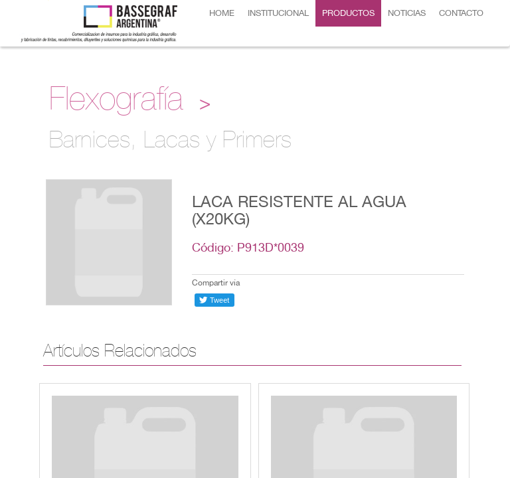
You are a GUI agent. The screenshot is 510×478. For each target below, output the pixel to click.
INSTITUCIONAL (278, 13)
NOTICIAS (407, 13)
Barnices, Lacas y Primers (170, 142)
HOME (221, 13)
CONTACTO (461, 13)
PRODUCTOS (348, 13)
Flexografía (116, 102)
